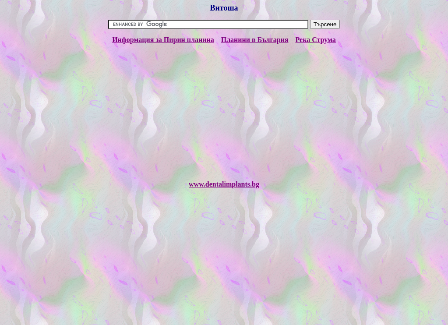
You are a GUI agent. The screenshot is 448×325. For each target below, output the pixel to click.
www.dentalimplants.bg (224, 184)
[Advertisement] (224, 112)
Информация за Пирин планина (163, 39)
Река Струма (316, 39)
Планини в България (255, 39)
